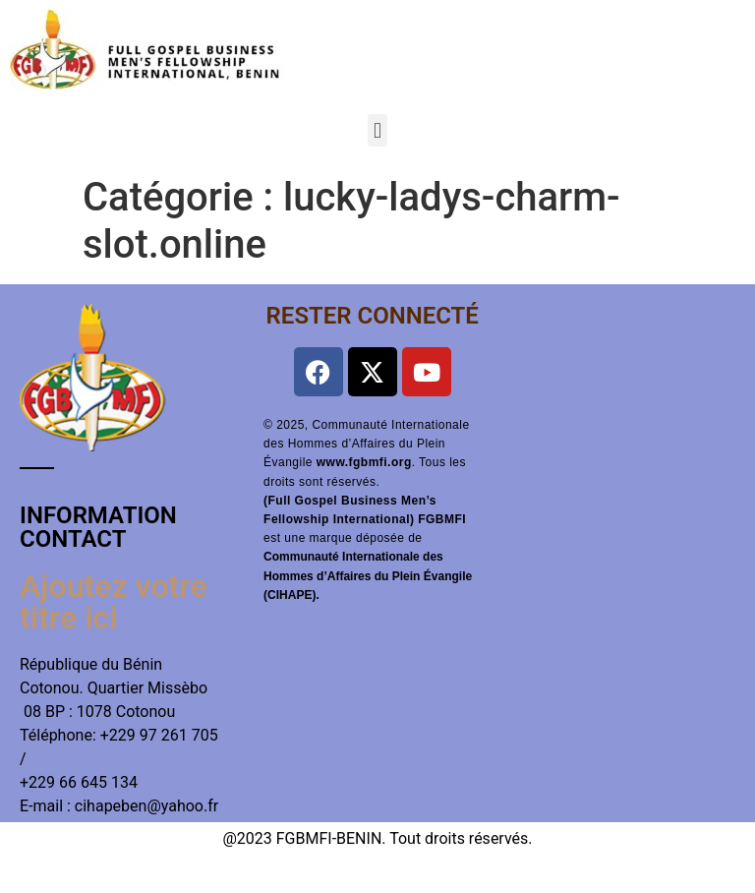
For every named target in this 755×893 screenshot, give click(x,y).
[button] (377, 130)
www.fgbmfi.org (364, 462)
